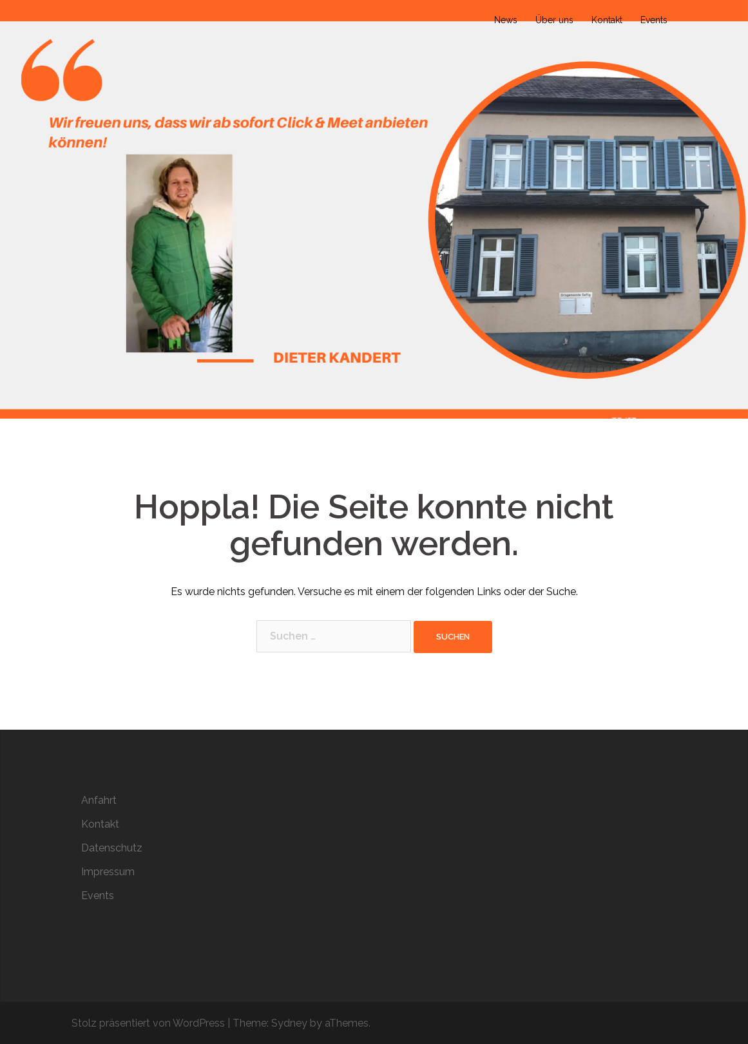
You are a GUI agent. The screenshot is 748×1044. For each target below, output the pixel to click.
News (505, 20)
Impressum (108, 872)
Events (653, 20)
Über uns (554, 20)
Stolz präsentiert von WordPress (148, 1023)
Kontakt (606, 20)
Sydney (289, 1023)
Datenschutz (111, 848)
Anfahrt (99, 800)
